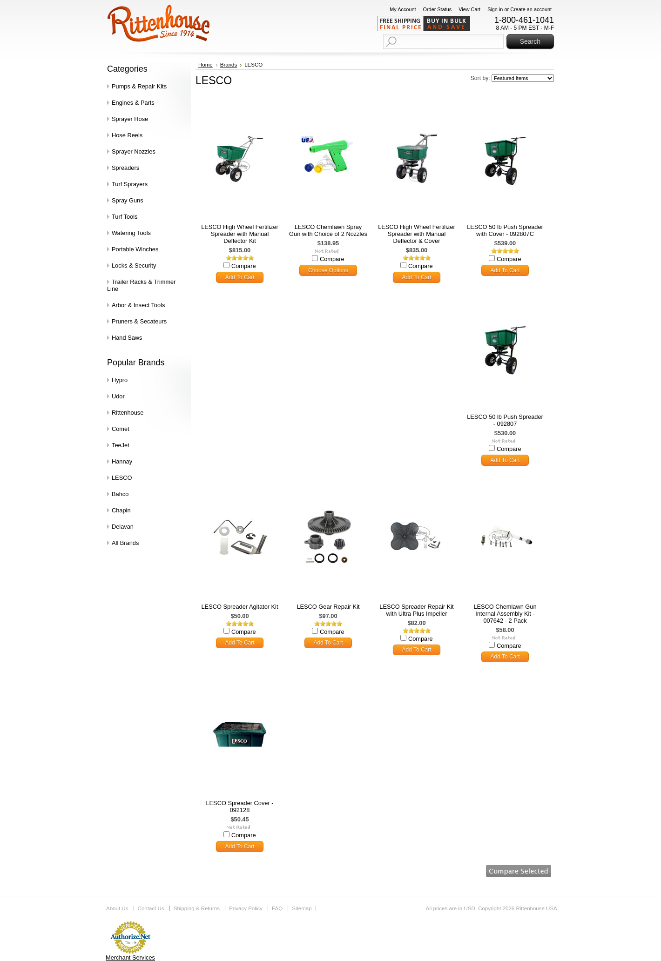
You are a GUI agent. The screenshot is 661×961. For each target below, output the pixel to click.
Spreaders (125, 167)
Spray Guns (127, 200)
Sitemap (301, 908)
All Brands (125, 542)
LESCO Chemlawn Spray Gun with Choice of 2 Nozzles (328, 230)
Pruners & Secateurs (139, 321)
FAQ (277, 908)
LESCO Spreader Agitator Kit (239, 606)
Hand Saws (127, 337)
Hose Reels (127, 135)
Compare (243, 265)
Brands (228, 64)
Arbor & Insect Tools (138, 305)
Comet (120, 428)
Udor (118, 396)
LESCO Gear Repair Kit (328, 606)
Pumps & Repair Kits (139, 86)
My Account (403, 9)
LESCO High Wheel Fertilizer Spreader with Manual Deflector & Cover (416, 233)
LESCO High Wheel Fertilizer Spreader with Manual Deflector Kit (239, 233)
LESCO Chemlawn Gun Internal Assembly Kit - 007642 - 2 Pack (504, 613)
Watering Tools (131, 232)
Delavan (123, 526)
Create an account (531, 9)
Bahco (120, 494)
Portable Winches (135, 249)
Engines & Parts (133, 102)
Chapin (121, 510)
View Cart (469, 9)
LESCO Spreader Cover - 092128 (239, 806)
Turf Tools (124, 216)
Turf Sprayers (130, 184)
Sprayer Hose (130, 118)
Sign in (495, 9)
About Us (117, 908)
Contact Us (151, 908)
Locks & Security (134, 265)
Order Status (437, 9)
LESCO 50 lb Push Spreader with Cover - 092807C (505, 230)
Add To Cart (239, 277)
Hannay (122, 461)
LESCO (122, 477)
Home (205, 64)
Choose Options (328, 270)
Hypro (120, 379)
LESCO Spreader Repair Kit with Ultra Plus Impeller (416, 610)
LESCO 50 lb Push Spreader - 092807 (505, 420)
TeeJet (120, 445)
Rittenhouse (127, 412)
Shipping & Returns (197, 908)
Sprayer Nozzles (133, 151)
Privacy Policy (246, 908)
